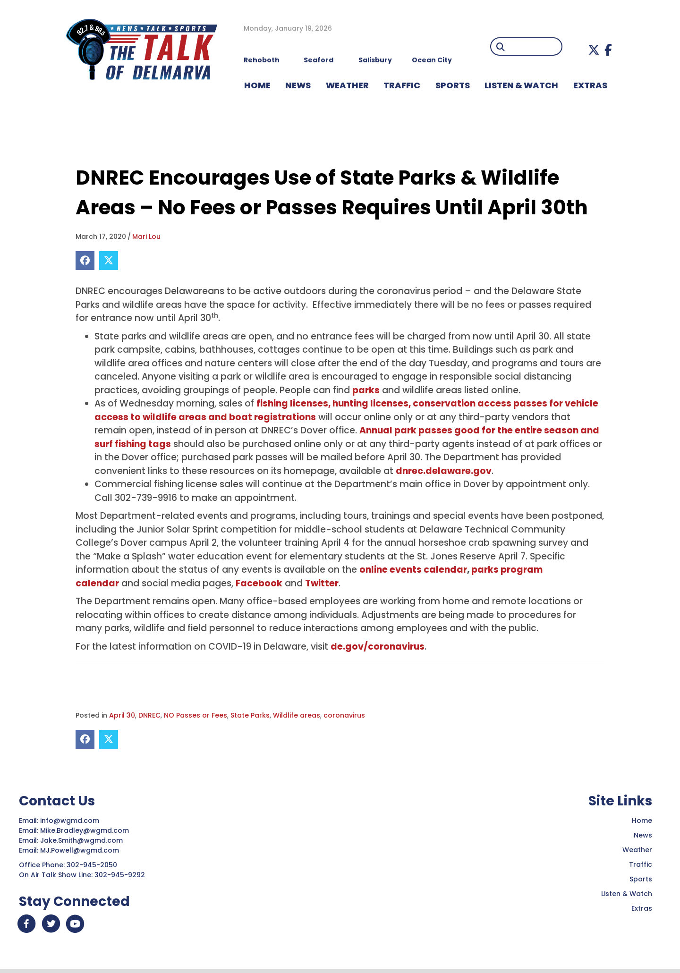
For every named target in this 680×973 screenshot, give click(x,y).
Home (642, 820)
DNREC (149, 715)
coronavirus (344, 715)
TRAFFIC (401, 85)
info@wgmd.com (70, 820)
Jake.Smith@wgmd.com (82, 840)
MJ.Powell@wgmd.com (81, 850)
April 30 (122, 715)
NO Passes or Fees (195, 715)
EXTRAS (590, 85)
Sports (452, 85)
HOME (257, 85)
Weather (637, 850)
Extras (641, 908)
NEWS (298, 85)
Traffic (640, 864)
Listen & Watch (626, 893)
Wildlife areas (296, 715)
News (643, 835)
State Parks (250, 715)
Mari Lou (146, 236)
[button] (594, 50)
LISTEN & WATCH (521, 85)
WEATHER (347, 85)
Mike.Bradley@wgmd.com (84, 830)
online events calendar (413, 569)
